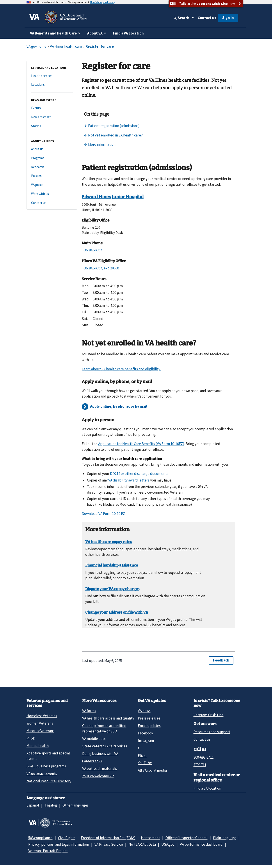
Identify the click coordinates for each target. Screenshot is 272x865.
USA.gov (167, 844)
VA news (144, 710)
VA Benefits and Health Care (53, 33)
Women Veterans (40, 723)
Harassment (150, 837)
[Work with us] (52, 193)
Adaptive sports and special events (48, 756)
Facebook (145, 733)
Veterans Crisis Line (209, 714)
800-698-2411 (204, 757)
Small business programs (46, 766)
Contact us (207, 17)
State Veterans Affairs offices (104, 746)
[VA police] (52, 184)
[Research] (52, 167)
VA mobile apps (94, 738)
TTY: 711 (200, 764)
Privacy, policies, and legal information (58, 844)
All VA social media (152, 770)
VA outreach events (42, 773)
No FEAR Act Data (142, 844)
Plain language (224, 837)
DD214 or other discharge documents (139, 473)
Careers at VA (92, 761)
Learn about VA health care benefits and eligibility (121, 369)
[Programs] (52, 158)
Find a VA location (207, 788)
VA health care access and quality (108, 718)
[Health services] (52, 75)
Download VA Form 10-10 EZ (103, 513)
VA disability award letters (128, 480)
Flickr (142, 755)
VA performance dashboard (201, 844)
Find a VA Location (128, 33)
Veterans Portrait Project (48, 850)
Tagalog (50, 805)
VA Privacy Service (108, 844)
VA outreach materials (99, 768)
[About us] (52, 149)
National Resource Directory (49, 781)
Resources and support (212, 731)
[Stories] (52, 126)
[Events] (52, 108)
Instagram (146, 740)
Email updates (149, 725)
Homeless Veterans (42, 715)
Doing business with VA (100, 753)
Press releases (149, 718)
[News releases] (52, 117)
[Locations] (52, 84)
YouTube (145, 762)
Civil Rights (66, 837)
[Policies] (52, 175)
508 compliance (40, 837)
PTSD (31, 738)
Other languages (75, 805)
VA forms (89, 710)
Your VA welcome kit (98, 776)
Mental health (38, 745)
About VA (95, 33)
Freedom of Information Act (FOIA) (108, 837)
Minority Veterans (40, 730)
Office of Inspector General (186, 837)
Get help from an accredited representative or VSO (104, 728)
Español (33, 805)
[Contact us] (52, 202)
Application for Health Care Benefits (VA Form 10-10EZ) (141, 443)
